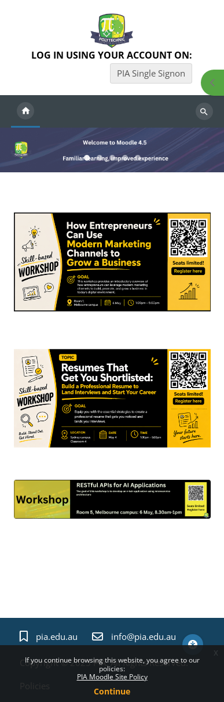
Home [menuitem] (25, 111)
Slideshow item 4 (138, 158)
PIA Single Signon (151, 73)
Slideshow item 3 (125, 158)
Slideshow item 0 (87, 158)
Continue (112, 691)
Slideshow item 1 (99, 158)
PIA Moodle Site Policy (112, 677)
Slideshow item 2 (112, 158)
